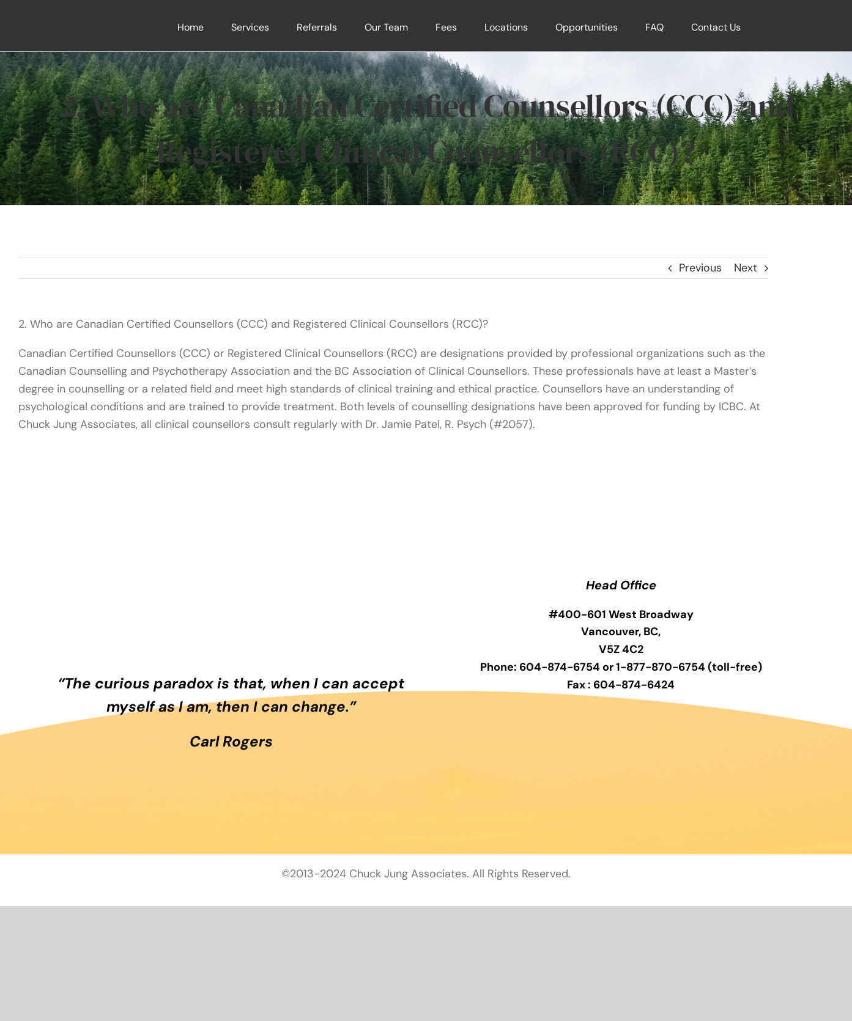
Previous (700, 267)
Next (745, 267)
